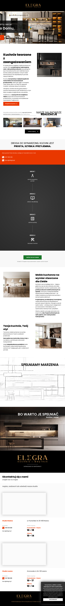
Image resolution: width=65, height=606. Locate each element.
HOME (13, 601)
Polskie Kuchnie (37, 601)
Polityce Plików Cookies (53, 597)
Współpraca (28, 601)
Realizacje (18, 601)
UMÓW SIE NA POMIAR (32, 257)
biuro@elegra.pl (10, 160)
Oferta (23, 601)
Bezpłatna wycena (10, 103)
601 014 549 (8, 528)
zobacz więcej (32, 131)
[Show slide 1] (32, 37)
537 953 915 (9, 157)
